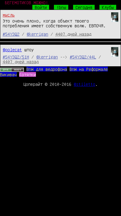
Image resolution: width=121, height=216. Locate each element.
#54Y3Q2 (11, 34)
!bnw (61, 7)
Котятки (27, 74)
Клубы (108, 7)
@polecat (12, 49)
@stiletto (84, 84)
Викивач (8, 74)
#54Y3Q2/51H (16, 56)
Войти (41, 7)
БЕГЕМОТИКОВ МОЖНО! (26, 2)
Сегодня (83, 7)
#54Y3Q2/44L (83, 56)
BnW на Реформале (88, 69)
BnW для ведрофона (46, 69)
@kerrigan (37, 34)
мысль (9, 14)
